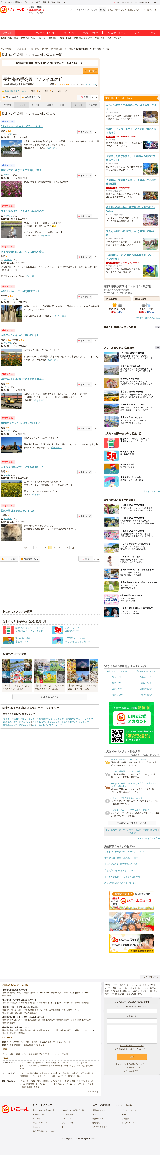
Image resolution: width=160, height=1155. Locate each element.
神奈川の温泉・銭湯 (10, 1030)
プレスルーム (67, 1119)
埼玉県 (138, 829)
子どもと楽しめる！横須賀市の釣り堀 (122, 877)
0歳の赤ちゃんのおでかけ (117, 671)
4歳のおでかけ (118, 683)
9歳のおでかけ (146, 695)
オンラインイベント (45, 33)
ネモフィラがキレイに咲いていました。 (22, 335)
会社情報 (125, 1119)
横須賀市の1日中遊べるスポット (119, 870)
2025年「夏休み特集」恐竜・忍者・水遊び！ (20, 1042)
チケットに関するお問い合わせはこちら (132, 1064)
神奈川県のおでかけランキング (47, 725)
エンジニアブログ (99, 1127)
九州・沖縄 (112, 38)
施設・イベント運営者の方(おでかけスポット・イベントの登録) (42, 1054)
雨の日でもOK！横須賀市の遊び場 (120, 864)
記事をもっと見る (49, 697)
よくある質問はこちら (132, 1067)
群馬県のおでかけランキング (16, 722)
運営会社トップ (98, 1110)
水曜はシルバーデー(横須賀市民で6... (21, 291)
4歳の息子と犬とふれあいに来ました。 (22, 423)
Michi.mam (9, 299)
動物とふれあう (134, 10)
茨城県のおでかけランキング (50, 719)
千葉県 (146, 829)
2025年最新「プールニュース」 (55, 1042)
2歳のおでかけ (118, 677)
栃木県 (122, 829)
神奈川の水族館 (8, 1023)
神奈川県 (132, 833)
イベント (22, 33)
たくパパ (8, 431)
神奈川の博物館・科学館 (66, 1020)
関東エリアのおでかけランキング (19, 719)
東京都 (154, 829)
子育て (138, 33)
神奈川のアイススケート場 (47, 1030)
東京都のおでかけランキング (16, 725)
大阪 (81, 38)
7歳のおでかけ (146, 689)
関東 (23, 38)
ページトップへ (150, 977)
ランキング (69, 33)
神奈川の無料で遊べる (33, 1010)
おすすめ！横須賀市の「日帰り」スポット (124, 851)
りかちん (8, 215)
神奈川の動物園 (23, 993)
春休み (110, 10)
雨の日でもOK (120, 10)
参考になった (85, 132)
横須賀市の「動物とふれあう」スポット (123, 858)
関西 (76, 38)
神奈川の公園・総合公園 (12, 1013)
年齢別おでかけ (90, 33)
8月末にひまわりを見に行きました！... (22, 126)
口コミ (50, 105)
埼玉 (43, 38)
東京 (28, 38)
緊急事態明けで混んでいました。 (19, 510)
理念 (94, 1114)
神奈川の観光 (7, 995)
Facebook (37, 1127)
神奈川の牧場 (69, 993)
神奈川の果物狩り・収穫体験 (14, 1033)
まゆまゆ (8, 518)
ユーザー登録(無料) (141, 2)
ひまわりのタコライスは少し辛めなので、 (23, 211)
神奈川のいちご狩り (84, 1030)
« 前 (25, 548)
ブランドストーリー (130, 1110)
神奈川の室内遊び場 (32, 1020)
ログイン (155, 2)
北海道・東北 (6, 38)
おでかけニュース (116, 33)
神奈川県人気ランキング (16, 91)
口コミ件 (91, 84)
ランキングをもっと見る (148, 838)
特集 (153, 33)
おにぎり (8, 134)
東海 (50, 38)
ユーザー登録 (7, 1054)
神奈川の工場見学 (9, 1003)
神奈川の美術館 (84, 1020)
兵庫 (90, 38)
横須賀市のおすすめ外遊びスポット (121, 883)
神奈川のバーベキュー (40, 993)
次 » (74, 548)
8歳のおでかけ (118, 695)
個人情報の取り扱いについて (132, 1046)
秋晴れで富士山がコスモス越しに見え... (22, 170)
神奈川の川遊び (30, 1013)
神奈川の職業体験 (81, 1003)
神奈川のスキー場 (27, 1030)
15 (67, 548)
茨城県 (114, 829)
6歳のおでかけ (118, 689)
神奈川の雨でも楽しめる (12, 1020)
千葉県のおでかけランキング (75, 722)
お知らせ (64, 105)
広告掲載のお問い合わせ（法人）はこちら (132, 1049)
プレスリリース (128, 1123)
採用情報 (96, 1123)
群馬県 (130, 829)
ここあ (7, 474)
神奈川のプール (82, 993)
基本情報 (7, 105)
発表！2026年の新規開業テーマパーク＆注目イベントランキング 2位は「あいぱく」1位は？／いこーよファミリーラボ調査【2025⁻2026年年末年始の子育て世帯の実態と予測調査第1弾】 (56, 1065)
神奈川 (33, 38)
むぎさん (8, 175)
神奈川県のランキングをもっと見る (131, 823)
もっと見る (92, 1091)
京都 (85, 38)
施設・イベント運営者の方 (44, 1110)
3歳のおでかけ (146, 677)
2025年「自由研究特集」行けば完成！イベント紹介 (23, 1045)
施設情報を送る (31, 97)
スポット (7, 33)
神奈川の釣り (56, 993)
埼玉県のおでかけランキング (46, 722)
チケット (21, 105)
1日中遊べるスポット (151, 10)
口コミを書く (10, 97)
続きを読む (52, 147)
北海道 (15, 38)
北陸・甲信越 (65, 38)
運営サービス (97, 1119)
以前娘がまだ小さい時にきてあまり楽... (22, 379)
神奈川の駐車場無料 (52, 1010)
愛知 (55, 38)
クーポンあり (90, 70)
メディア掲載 (67, 1123)
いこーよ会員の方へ (132, 1071)
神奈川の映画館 (48, 1020)
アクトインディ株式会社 (123, 1105)
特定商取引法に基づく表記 (44, 1131)
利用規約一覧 (38, 1114)
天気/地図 (92, 105)
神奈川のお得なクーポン (12, 1010)
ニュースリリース (40, 1123)
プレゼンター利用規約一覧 (73, 1110)
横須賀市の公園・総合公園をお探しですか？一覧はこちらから (49, 63)
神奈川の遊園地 (8, 993)
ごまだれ (8, 343)
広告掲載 (36, 1119)
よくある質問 (67, 1114)
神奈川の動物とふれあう (46, 1003)
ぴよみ (7, 387)
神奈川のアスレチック (71, 1010)
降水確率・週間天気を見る (147, 317)
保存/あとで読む (122, 2)
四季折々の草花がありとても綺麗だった (22, 467)
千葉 (39, 38)
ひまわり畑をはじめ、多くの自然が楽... (22, 251)
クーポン (36, 105)
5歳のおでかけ (146, 683)
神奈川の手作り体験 (26, 1003)
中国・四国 (99, 38)
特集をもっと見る (151, 491)
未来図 (124, 1114)
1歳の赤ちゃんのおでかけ (146, 671)
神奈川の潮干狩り (67, 1030)
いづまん (8, 259)
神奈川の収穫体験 (65, 1003)
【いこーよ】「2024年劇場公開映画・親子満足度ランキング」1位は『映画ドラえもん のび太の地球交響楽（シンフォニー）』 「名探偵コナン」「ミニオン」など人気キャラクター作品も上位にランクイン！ (56, 1084)
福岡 (119, 38)
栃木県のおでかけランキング (79, 719)
